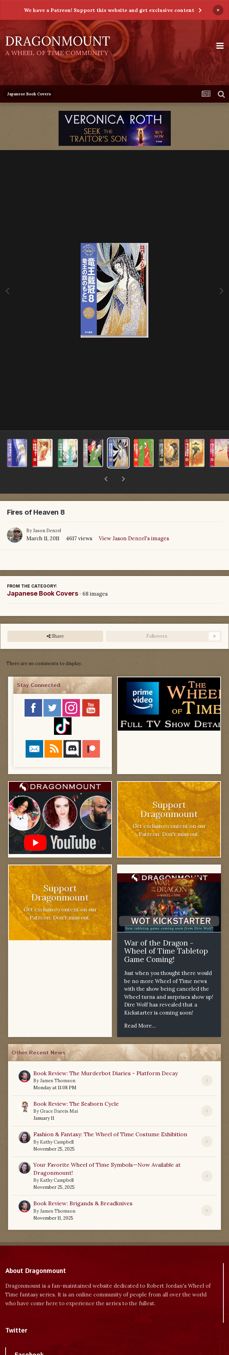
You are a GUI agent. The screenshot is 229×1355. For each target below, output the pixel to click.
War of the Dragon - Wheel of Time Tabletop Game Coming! (166, 933)
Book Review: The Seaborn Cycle (76, 1085)
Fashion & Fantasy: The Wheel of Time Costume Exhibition (110, 1115)
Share (55, 618)
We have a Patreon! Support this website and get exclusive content (109, 10)
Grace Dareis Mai (59, 1093)
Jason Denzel (47, 512)
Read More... (140, 1007)
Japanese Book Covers (42, 575)
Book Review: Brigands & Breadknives (83, 1184)
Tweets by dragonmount (36, 1324)
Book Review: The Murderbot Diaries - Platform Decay (105, 1054)
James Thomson (57, 1062)
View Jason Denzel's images (134, 520)
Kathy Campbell (57, 1124)
